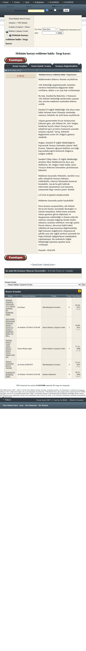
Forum (17, 2)
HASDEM (68, 2)
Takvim (28, 6)
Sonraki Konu (49, 264)
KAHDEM (54, 2)
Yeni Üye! (10, 6)
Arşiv (21, 405)
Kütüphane (39, 2)
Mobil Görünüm (77, 400)
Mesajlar (59, 6)
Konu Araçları (21, 65)
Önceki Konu (37, 264)
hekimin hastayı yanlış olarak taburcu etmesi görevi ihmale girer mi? (10, 348)
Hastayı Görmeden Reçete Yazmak (10, 364)
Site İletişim (43, 405)
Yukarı (7, 399)
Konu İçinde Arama (42, 65)
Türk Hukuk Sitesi (10, 405)
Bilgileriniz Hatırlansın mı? (69, 30)
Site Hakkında (31, 405)
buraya (82, 390)
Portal (5, 2)
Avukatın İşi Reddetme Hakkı (10, 374)
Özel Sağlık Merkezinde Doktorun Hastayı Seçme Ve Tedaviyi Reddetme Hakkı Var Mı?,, (10, 327)
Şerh (27, 2)
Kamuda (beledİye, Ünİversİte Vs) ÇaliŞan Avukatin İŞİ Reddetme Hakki (10, 307)
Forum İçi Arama (78, 10)
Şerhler (68, 6)
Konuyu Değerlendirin (67, 65)
